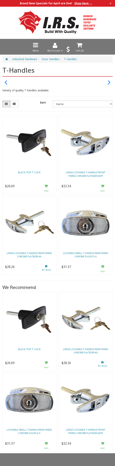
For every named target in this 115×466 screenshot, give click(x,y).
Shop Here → (83, 3)
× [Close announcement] (110, 3)
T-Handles (70, 59)
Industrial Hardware (24, 59)
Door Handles (50, 59)
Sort (43, 102)
